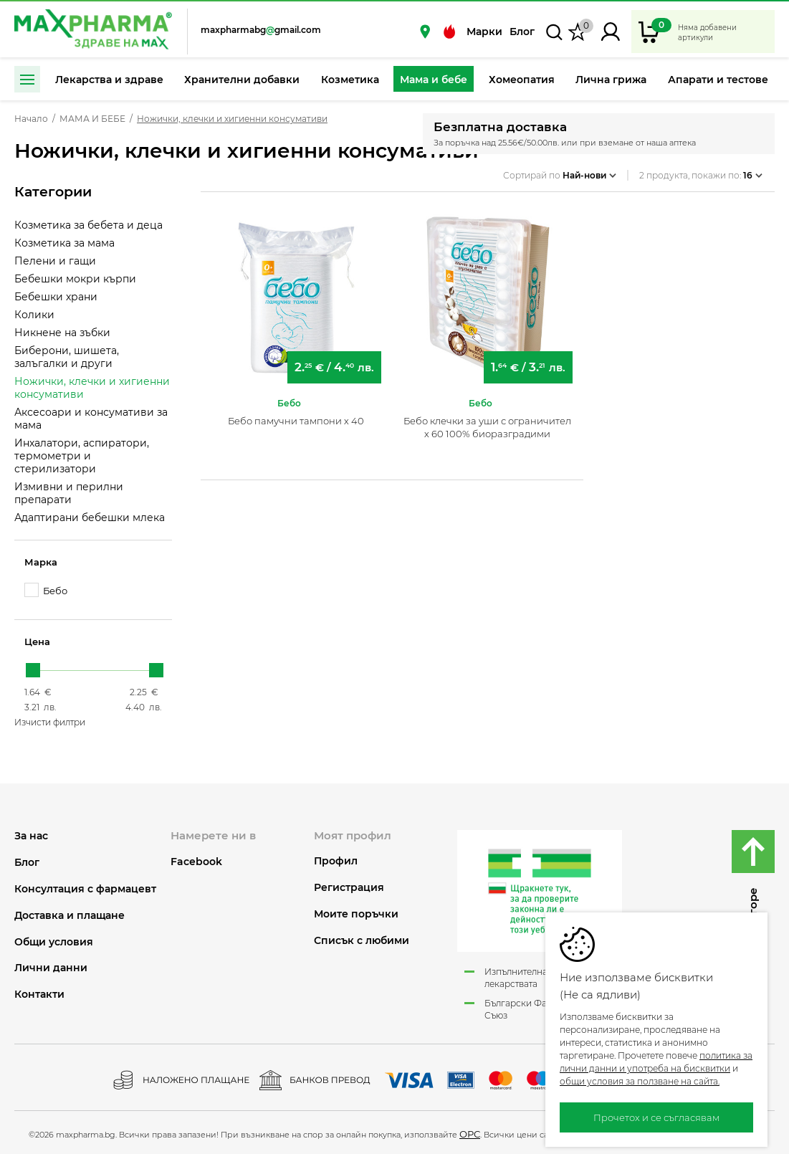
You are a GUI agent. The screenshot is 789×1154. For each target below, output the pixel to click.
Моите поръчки (356, 914)
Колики (34, 314)
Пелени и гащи (55, 260)
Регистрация (349, 888)
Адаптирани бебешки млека (89, 517)
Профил (336, 861)
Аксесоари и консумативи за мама (91, 418)
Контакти (39, 994)
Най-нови (589, 171)
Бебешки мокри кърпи (75, 278)
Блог (522, 31)
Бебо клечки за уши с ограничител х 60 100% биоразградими (487, 421)
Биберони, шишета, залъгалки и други (66, 357)
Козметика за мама (64, 243)
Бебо (45, 590)
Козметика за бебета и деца (88, 225)
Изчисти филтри (49, 722)
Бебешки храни (55, 296)
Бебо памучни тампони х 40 (296, 415)
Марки (484, 31)
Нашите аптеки (425, 31)
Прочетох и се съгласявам (656, 1117)
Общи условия (53, 942)
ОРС (469, 1134)
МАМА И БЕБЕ (92, 119)
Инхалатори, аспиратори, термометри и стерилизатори (81, 456)
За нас (31, 836)
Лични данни (50, 968)
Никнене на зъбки (62, 332)
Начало (31, 119)
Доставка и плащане (69, 916)
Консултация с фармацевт (85, 889)
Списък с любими (361, 941)
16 (752, 171)
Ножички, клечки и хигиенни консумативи (92, 388)
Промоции (449, 31)
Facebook (196, 861)
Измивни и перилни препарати (68, 493)
